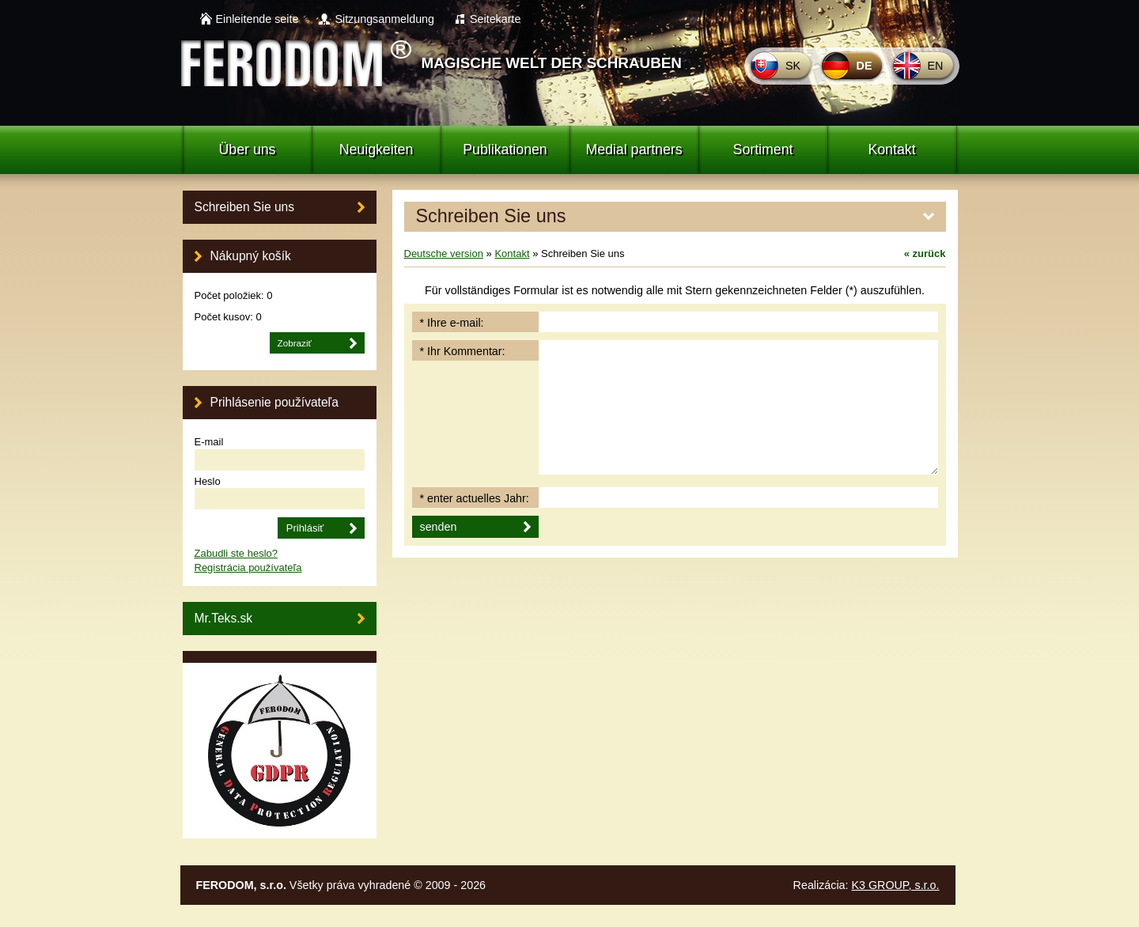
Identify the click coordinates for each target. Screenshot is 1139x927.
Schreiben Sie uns (245, 207)
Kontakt (511, 253)
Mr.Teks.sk (224, 618)
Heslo (208, 481)
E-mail (209, 442)
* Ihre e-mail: (452, 322)
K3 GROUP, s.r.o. (896, 885)
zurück (925, 253)
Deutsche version (443, 253)
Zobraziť (295, 343)
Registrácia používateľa (248, 567)
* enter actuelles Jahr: (474, 498)
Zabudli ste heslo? (236, 553)
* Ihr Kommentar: (462, 351)
